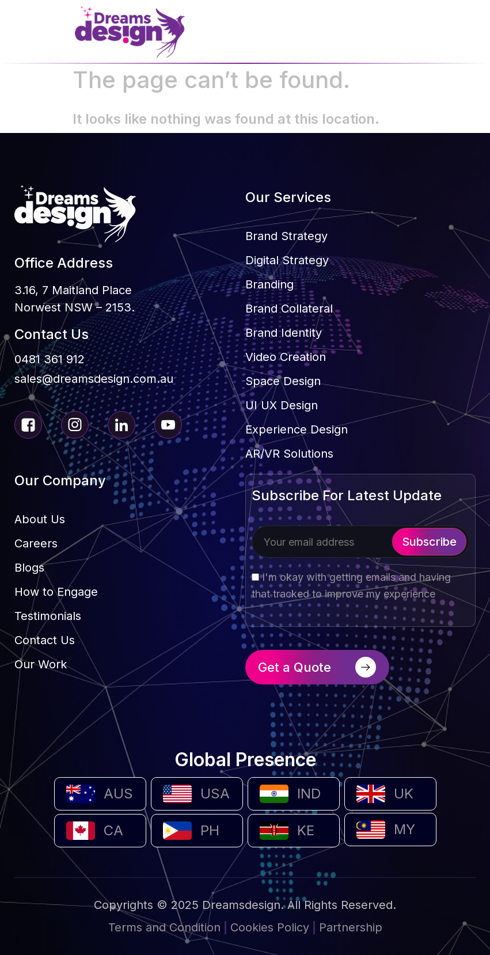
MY (404, 829)
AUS (118, 793)
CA (113, 830)
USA (215, 793)
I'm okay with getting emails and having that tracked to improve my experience (351, 585)
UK (403, 793)
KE (305, 830)
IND (309, 793)
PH (209, 830)
